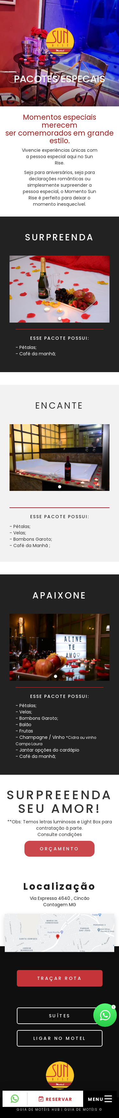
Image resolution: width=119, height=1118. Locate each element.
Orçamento (59, 849)
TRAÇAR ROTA (59, 978)
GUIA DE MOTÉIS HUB (38, 1110)
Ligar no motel (59, 1038)
